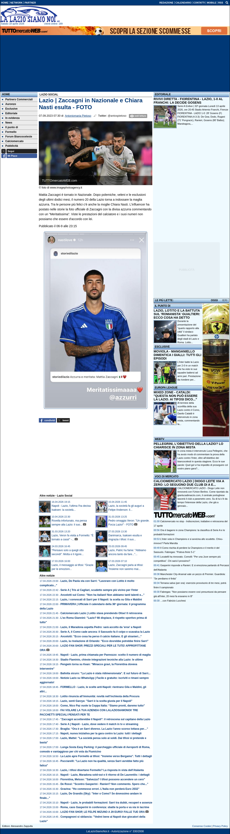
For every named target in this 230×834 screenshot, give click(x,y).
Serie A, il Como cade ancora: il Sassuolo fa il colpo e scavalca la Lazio (105, 631)
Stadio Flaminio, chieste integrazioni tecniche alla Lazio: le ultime (101, 659)
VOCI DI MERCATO (167, 476)
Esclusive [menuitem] (9, 108)
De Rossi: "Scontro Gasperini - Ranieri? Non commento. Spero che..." (104, 784)
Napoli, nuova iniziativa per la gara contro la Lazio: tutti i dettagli (100, 733)
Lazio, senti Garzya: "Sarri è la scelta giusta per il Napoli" (96, 701)
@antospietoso (117, 115)
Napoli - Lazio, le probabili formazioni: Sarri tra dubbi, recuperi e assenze (106, 802)
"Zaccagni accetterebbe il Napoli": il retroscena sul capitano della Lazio (105, 719)
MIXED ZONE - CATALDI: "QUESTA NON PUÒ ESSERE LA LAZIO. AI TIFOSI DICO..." (176, 395)
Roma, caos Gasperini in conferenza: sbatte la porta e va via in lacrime (104, 807)
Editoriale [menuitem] (9, 113)
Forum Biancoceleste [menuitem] (17, 136)
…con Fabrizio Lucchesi (173, 600)
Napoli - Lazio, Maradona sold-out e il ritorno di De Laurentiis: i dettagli (105, 774)
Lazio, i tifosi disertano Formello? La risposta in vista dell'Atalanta (102, 770)
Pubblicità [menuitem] (10, 145)
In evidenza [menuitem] (11, 118)
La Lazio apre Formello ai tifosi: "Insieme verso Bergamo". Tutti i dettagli (106, 756)
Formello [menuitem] (9, 131)
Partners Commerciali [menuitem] (17, 99)
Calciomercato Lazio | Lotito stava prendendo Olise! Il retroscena (101, 613)
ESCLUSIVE (162, 346)
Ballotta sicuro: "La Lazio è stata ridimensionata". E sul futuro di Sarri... (105, 673)
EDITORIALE (163, 94)
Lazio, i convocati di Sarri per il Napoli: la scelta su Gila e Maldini (101, 599)
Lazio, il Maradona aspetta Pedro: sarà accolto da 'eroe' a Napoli (100, 627)
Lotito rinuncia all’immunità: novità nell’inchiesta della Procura (100, 696)
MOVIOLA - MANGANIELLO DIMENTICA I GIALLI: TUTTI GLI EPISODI (177, 355)
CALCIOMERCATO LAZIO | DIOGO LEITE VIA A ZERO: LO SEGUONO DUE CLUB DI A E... (189, 482)
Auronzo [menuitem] (9, 104)
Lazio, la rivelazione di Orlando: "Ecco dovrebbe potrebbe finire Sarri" (104, 641)
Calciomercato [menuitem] (13, 141)
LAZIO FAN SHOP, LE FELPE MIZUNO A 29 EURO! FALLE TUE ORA (102, 811)
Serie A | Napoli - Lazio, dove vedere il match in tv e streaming (99, 724)
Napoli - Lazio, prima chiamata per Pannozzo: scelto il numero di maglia (105, 654)
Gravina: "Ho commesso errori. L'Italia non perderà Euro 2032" (100, 788)
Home (6, 94)
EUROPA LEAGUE (166, 387)
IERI (224, 300)
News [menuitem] (7, 122)
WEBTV (159, 439)
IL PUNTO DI (162, 305)
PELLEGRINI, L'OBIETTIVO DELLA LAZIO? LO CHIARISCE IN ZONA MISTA (188, 445)
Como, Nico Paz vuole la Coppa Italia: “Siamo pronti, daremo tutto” (102, 705)
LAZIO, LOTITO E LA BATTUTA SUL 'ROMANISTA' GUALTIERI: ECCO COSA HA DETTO (177, 314)
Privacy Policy (220, 826)
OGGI (214, 300)
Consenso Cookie (201, 826)
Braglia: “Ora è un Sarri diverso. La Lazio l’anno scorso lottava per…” (104, 728)
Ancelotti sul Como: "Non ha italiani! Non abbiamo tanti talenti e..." (102, 594)
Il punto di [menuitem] (10, 127)
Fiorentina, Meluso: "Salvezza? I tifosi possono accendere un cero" (102, 779)
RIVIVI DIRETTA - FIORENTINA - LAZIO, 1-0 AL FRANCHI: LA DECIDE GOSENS (188, 100)
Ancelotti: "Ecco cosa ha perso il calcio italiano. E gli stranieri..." (101, 636)
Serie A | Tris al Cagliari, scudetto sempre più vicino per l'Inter (99, 590)
